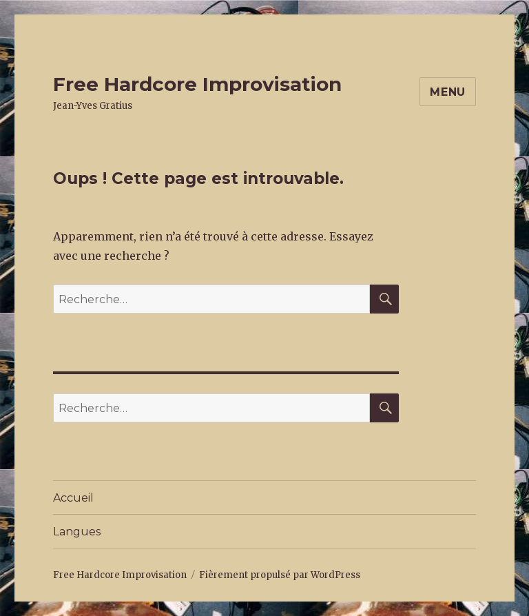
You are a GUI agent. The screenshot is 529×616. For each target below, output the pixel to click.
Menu (448, 92)
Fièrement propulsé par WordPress (279, 575)
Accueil (73, 497)
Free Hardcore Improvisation (197, 84)
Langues (77, 531)
